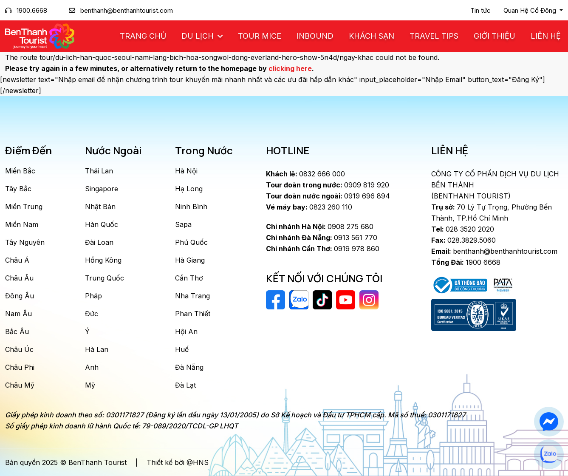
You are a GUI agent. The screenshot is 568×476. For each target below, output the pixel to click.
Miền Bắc (20, 171)
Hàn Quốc (101, 224)
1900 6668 (465, 262)
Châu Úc (19, 349)
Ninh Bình (191, 206)
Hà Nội (186, 171)
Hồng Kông (103, 260)
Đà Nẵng (189, 367)
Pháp (93, 296)
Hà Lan (96, 349)
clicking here (290, 68)
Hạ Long (189, 188)
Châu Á (17, 260)
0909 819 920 (327, 185)
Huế (182, 349)
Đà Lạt (185, 385)
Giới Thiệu (494, 35)
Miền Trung (23, 206)
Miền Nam (21, 224)
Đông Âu (19, 296)
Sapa (183, 224)
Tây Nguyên (25, 242)
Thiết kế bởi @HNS (178, 462)
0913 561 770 (321, 237)
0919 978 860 (322, 248)
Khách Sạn (371, 35)
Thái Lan (99, 171)
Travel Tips (434, 35)
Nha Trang (192, 296)
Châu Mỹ (19, 385)
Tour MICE (259, 35)
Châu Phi (19, 367)
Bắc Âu (17, 331)
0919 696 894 (328, 196)
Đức (91, 313)
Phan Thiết (192, 313)
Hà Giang (190, 260)
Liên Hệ (546, 35)
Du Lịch (198, 35)
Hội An (186, 331)
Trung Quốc (104, 278)
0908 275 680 (319, 226)
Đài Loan (99, 242)
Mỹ (90, 385)
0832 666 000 (305, 174)
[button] (533, 10)
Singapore (101, 188)
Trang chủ (143, 35)
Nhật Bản (100, 206)
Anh (92, 367)
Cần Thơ (189, 278)
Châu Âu (19, 278)
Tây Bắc (18, 188)
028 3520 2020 (462, 229)
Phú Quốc (191, 242)
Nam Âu (18, 313)
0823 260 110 (309, 207)
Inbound (315, 35)
